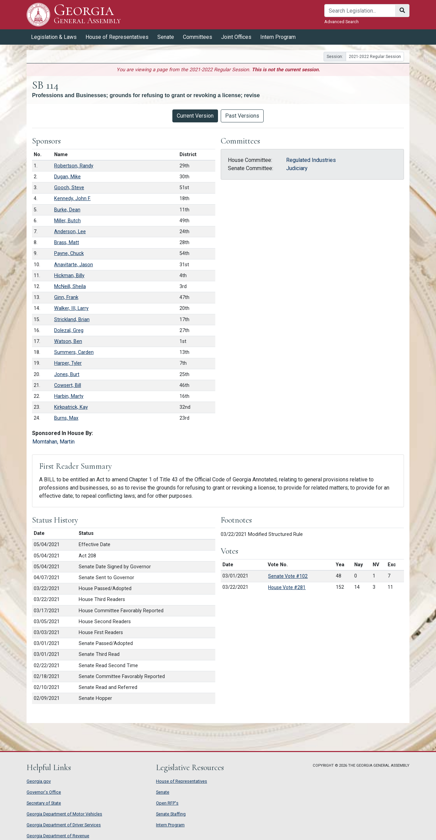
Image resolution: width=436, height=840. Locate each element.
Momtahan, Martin (53, 441)
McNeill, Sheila (70, 286)
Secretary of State (44, 803)
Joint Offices (236, 37)
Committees (197, 37)
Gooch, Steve (69, 188)
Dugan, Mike (67, 177)
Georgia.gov (39, 781)
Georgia (87, 14)
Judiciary (297, 168)
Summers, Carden (74, 352)
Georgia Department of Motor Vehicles (64, 813)
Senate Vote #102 (288, 576)
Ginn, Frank (66, 297)
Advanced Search (341, 21)
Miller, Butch (67, 221)
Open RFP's (167, 803)
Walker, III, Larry (71, 308)
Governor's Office (44, 792)
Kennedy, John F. (72, 198)
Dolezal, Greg (68, 330)
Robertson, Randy (73, 166)
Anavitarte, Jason (73, 265)
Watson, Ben (68, 341)
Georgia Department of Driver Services (64, 824)
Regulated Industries (311, 160)
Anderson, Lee (70, 232)
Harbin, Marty (68, 396)
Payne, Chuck (69, 253)
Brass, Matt (66, 242)
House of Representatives (117, 37)
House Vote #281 (287, 587)
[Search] (359, 10)
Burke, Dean (67, 210)
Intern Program (278, 37)
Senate (165, 37)
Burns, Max (66, 418)
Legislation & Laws (54, 37)
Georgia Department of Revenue (58, 835)
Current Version (195, 115)
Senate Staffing (171, 813)
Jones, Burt (66, 374)
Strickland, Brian (72, 319)
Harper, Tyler (68, 363)
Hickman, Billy (69, 276)
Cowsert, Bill (67, 385)
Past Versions (242, 115)
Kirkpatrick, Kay (71, 407)
